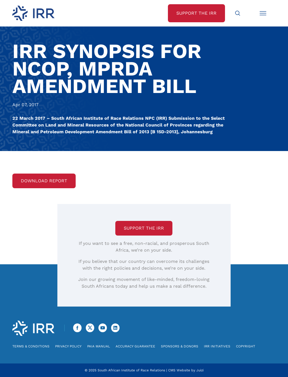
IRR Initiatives (217, 346)
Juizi (200, 370)
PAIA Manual (98, 346)
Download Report (44, 180)
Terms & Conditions (31, 346)
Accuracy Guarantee (135, 346)
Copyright (245, 346)
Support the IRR (144, 228)
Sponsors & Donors (179, 346)
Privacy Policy (68, 346)
